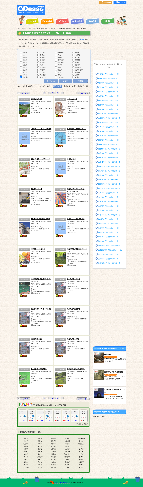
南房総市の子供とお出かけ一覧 (109, 245)
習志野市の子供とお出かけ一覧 (109, 149)
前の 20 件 (22, 93)
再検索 (80, 81)
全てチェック (51, 81)
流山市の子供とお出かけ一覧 (108, 157)
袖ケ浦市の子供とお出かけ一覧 (109, 188)
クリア (65, 81)
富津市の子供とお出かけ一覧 (108, 87)
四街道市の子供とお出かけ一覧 (109, 184)
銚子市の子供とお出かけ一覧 (108, 109)
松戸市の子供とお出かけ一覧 (108, 122)
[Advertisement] (86, 10)
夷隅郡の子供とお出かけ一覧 (108, 232)
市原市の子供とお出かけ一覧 (108, 153)
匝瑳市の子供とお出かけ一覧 (108, 206)
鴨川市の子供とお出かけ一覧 (108, 241)
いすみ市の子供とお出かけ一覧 (109, 215)
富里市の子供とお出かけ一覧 (108, 201)
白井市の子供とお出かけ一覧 (108, 197)
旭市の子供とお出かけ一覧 (107, 144)
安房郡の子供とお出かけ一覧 (108, 259)
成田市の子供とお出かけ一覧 (108, 131)
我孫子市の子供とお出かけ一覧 (109, 166)
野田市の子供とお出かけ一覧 (108, 127)
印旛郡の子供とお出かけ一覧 (108, 219)
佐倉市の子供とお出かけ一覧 (108, 136)
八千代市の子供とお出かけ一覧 (109, 162)
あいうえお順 (45, 86)
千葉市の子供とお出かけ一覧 (108, 74)
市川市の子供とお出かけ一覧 (108, 113)
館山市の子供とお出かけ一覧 (108, 105)
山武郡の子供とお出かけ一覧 (108, 223)
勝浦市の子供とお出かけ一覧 (108, 237)
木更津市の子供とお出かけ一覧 (109, 118)
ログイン (120, 2)
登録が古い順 (83, 86)
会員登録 (106, 2)
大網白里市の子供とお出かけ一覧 (110, 250)
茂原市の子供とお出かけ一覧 (108, 100)
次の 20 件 (83, 93)
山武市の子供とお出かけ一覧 (108, 96)
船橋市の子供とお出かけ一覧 (108, 83)
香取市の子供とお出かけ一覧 (108, 210)
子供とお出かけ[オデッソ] (62, 482)
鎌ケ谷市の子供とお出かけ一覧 (109, 171)
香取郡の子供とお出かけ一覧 (108, 254)
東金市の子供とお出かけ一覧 (108, 140)
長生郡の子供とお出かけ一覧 (108, 228)
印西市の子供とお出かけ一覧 (108, 91)
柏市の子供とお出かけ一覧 (107, 78)
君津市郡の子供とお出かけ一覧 (109, 263)
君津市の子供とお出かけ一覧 (108, 175)
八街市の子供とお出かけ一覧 (108, 193)
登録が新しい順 (70, 86)
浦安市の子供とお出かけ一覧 (108, 179)
